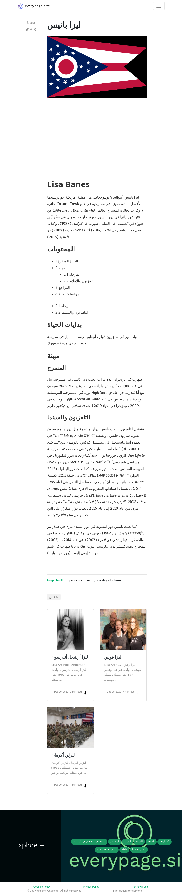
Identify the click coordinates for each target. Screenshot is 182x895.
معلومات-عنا (139, 849)
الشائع (139, 841)
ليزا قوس (112, 657)
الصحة (151, 841)
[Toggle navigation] (159, 6)
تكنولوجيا (165, 841)
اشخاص (54, 597)
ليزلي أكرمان (63, 755)
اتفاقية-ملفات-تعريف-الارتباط (89, 841)
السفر (127, 841)
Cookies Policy (41, 886)
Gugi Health (55, 580)
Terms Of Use (140, 886)
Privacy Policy (91, 886)
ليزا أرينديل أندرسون (69, 657)
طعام (124, 849)
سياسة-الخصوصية (107, 849)
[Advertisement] (97, 131)
